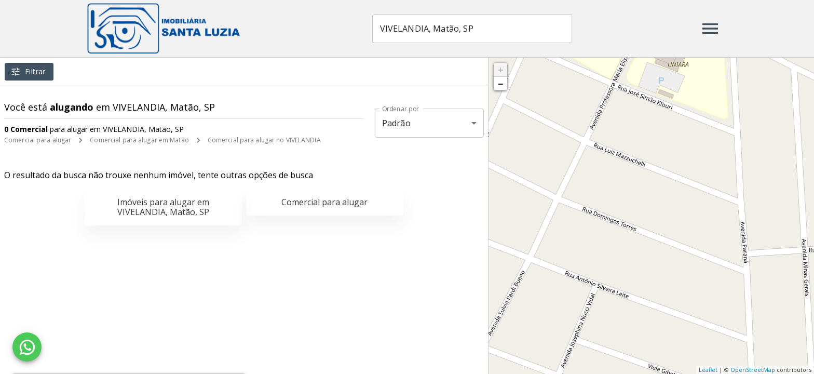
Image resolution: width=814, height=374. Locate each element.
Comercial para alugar (37, 140)
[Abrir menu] (710, 28)
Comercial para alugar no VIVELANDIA (264, 140)
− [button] (500, 83)
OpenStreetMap (752, 369)
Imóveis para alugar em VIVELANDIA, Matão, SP (163, 207)
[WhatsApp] (27, 347)
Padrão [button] (396, 123)
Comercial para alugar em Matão (139, 140)
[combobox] (474, 28)
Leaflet (708, 369)
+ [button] (501, 69)
